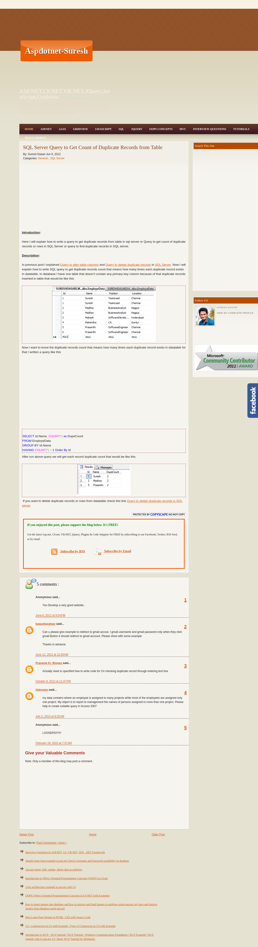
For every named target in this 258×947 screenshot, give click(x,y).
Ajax (62, 129)
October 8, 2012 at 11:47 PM (53, 681)
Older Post (158, 834)
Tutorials (241, 129)
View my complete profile (235, 313)
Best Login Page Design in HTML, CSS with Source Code (57, 917)
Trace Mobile (35, 137)
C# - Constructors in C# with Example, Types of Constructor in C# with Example (70, 926)
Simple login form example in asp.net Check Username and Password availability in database (77, 860)
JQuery (136, 129)
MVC (183, 129)
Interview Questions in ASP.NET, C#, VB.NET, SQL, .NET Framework (65, 852)
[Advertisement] (173, 50)
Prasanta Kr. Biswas (49, 663)
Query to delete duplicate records (128, 264)
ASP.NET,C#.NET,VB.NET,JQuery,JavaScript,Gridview (65, 94)
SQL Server (57, 158)
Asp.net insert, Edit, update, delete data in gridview (53, 869)
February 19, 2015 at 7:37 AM (54, 743)
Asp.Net (46, 129)
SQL (121, 129)
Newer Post (26, 834)
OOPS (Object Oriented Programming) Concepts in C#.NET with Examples (67, 895)
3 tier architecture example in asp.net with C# (50, 887)
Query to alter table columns (79, 264)
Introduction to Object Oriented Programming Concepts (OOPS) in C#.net (66, 878)
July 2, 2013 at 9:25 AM (50, 716)
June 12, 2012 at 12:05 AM (52, 654)
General (43, 158)
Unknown (42, 689)
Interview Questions (209, 129)
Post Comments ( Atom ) (51, 842)
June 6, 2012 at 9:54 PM (50, 615)
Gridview (80, 129)
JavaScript (103, 129)
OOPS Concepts (161, 129)
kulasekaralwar (46, 623)
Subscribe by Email (112, 551)
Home (29, 129)
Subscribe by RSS (68, 552)
